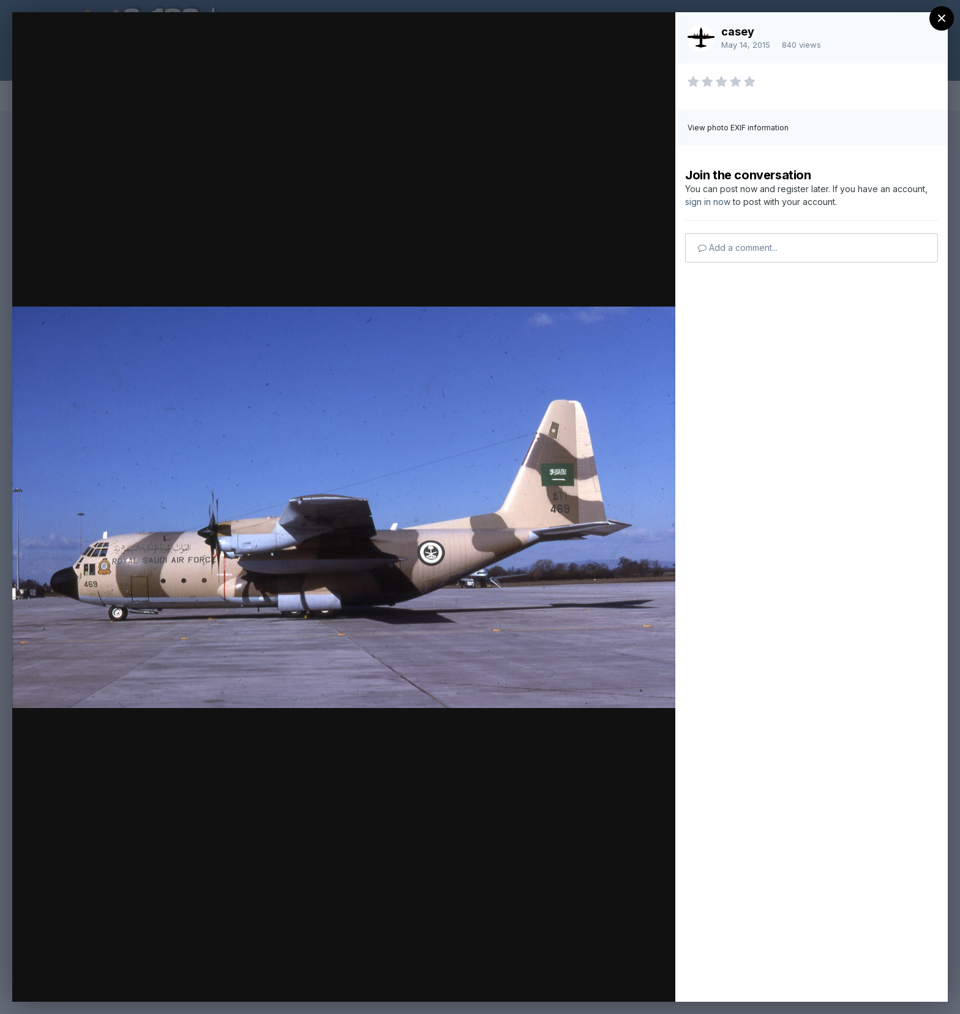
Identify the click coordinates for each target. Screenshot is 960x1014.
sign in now (707, 201)
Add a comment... (738, 247)
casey (737, 31)
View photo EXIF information (738, 127)
